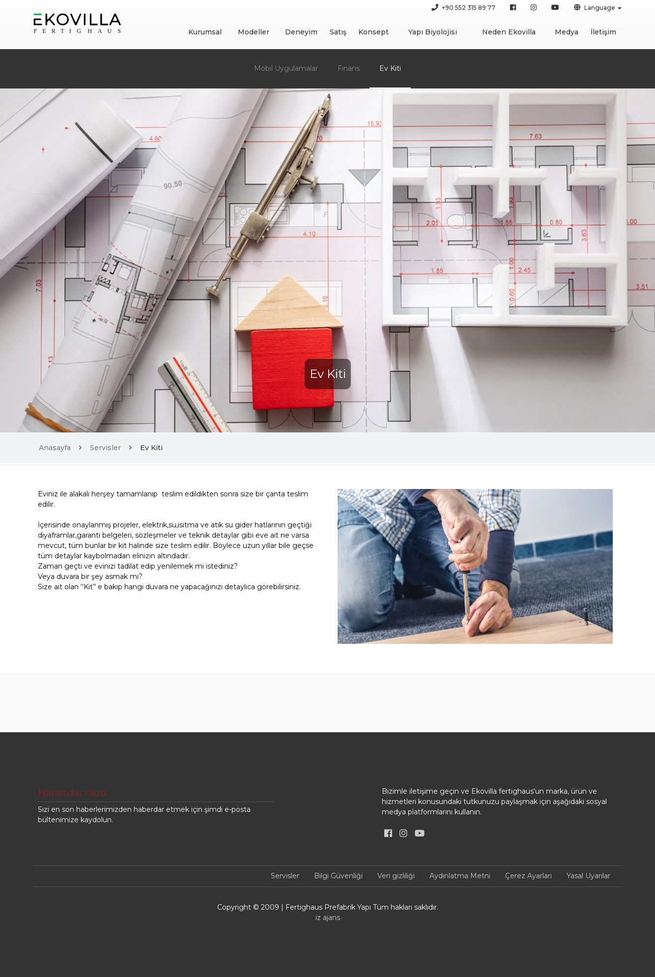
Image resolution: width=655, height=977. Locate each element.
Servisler (105, 447)
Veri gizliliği (396, 875)
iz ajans (327, 917)
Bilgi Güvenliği (338, 875)
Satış (338, 32)
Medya (566, 32)
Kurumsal (205, 32)
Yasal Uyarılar (588, 875)
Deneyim (301, 32)
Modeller (253, 32)
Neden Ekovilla (509, 32)
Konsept (373, 32)
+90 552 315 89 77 (463, 7)
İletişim (603, 32)
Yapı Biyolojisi (432, 32)
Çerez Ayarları (528, 875)
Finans (349, 68)
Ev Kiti (390, 68)
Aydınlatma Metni (459, 875)
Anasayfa (55, 447)
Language (594, 7)
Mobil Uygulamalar (286, 68)
